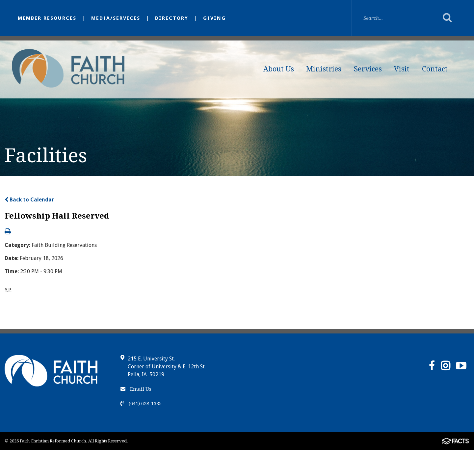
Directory (171, 18)
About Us (278, 69)
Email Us (135, 389)
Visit (401, 69)
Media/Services (115, 18)
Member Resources (47, 18)
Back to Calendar (29, 200)
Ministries (323, 69)
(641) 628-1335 (141, 404)
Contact (435, 69)
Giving (214, 18)
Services (368, 69)
